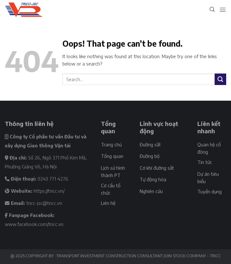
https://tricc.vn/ (49, 191)
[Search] (212, 9)
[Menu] (222, 9)
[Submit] (220, 79)
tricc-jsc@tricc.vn (44, 203)
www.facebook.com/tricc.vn (34, 224)
